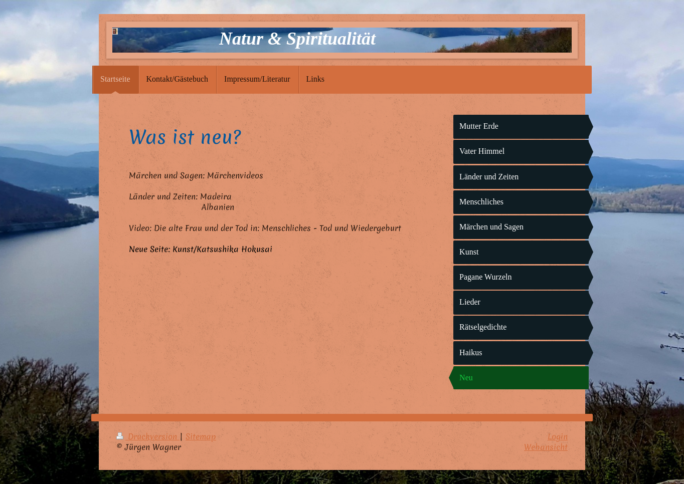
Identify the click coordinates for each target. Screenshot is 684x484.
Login (558, 436)
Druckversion (148, 436)
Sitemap (201, 436)
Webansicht (546, 446)
